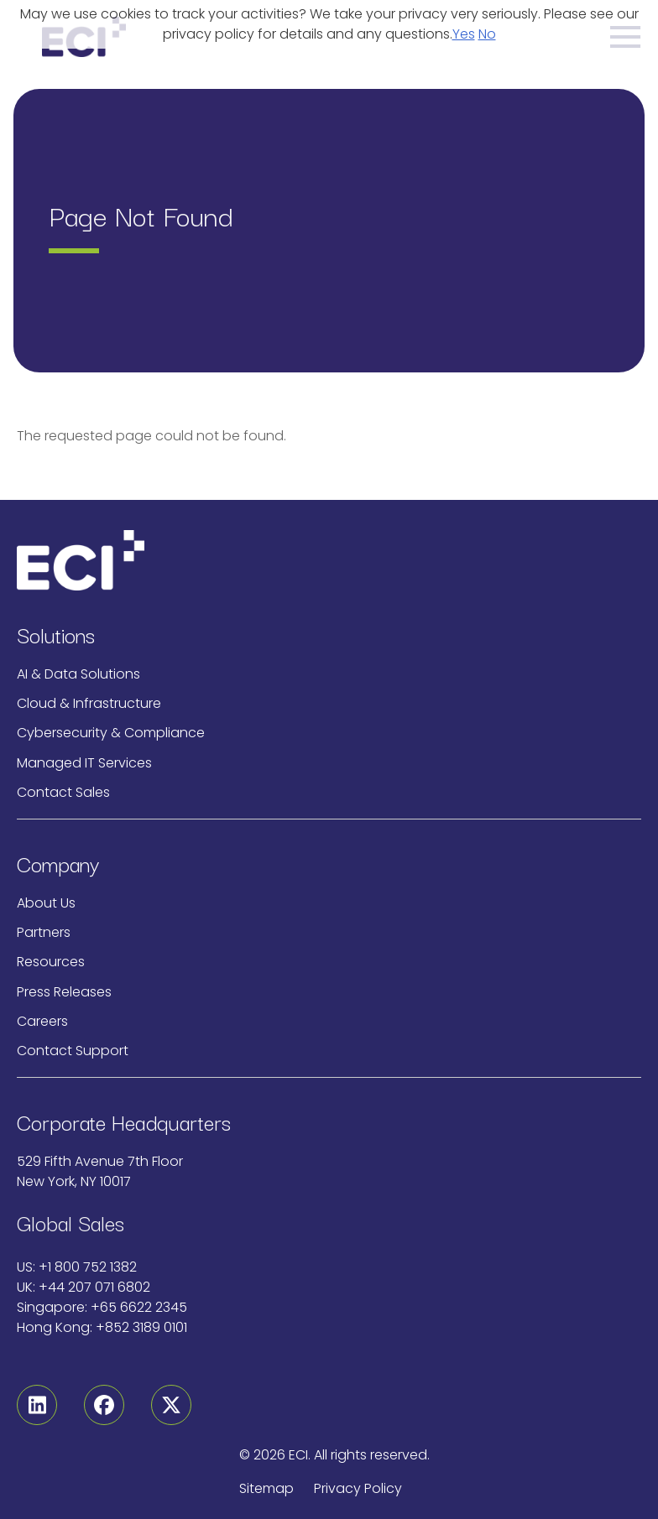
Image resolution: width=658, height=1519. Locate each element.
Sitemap (266, 1488)
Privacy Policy (358, 1488)
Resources (51, 961)
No (487, 34)
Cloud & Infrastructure (89, 703)
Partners (43, 932)
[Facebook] (104, 1405)
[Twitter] (171, 1405)
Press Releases (64, 991)
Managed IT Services (84, 763)
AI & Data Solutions (78, 674)
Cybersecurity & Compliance (111, 732)
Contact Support (72, 1050)
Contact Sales (63, 792)
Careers (42, 1021)
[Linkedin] (37, 1405)
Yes (463, 34)
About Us (46, 903)
